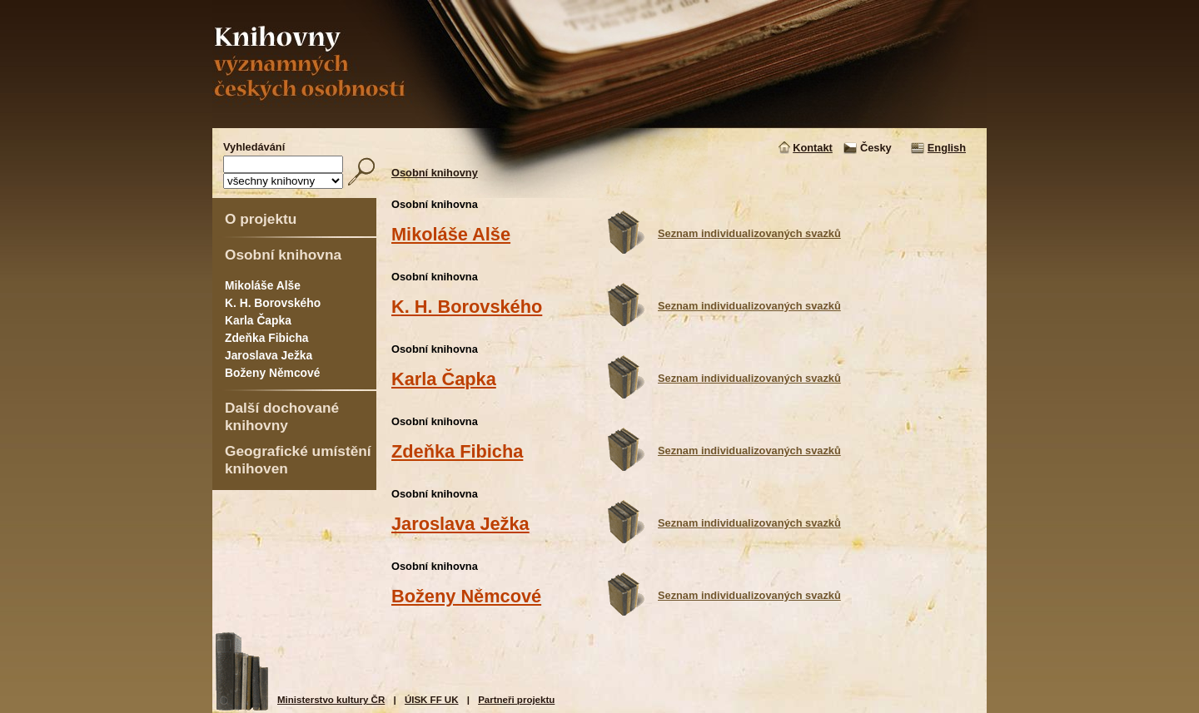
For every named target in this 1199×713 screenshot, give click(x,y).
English (947, 147)
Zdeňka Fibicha (267, 337)
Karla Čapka (258, 320)
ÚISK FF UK (432, 700)
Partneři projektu (516, 700)
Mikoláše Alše (263, 285)
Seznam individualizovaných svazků (749, 233)
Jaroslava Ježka (268, 355)
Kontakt (813, 147)
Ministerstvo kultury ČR (331, 700)
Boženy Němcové (272, 372)
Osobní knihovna (283, 254)
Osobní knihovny (434, 172)
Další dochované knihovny (282, 416)
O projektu (260, 218)
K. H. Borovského (273, 302)
